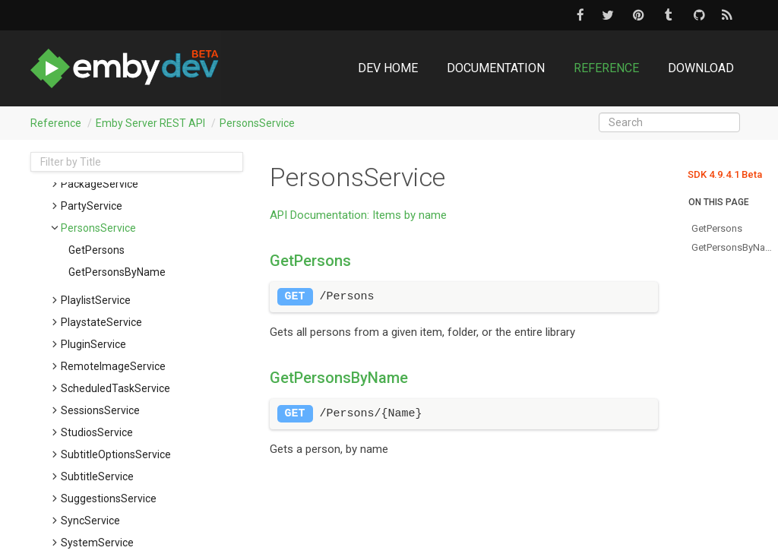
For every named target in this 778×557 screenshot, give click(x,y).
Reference (606, 68)
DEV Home (388, 68)
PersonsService (257, 123)
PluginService (93, 344)
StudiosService (97, 432)
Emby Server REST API (150, 123)
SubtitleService (97, 476)
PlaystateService (101, 322)
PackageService (99, 184)
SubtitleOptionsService (116, 454)
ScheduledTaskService (115, 388)
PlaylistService (96, 300)
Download (701, 68)
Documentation (496, 68)
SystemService (97, 542)
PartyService (91, 206)
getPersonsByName (117, 272)
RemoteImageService (113, 366)
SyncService (90, 520)
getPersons (96, 250)
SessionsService (100, 410)
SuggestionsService (109, 498)
